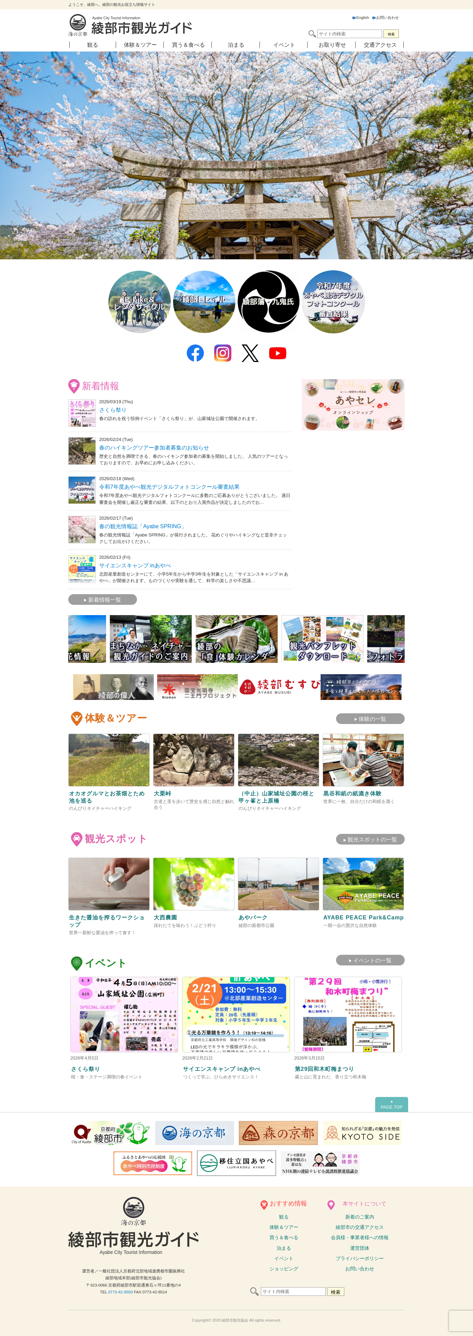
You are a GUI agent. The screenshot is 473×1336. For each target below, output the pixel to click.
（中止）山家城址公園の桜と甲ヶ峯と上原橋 (278, 792)
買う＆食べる (188, 45)
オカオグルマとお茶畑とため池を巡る (108, 792)
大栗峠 (163, 788)
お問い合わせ (385, 17)
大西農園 (167, 914)
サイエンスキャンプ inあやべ (135, 562)
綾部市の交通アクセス (360, 1225)
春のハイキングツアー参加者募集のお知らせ (154, 447)
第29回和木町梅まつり (328, 1066)
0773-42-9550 (120, 1290)
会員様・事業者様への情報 (360, 1236)
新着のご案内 (359, 1215)
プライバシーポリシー (360, 1256)
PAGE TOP (392, 1103)
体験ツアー (283, 1225)
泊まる (236, 45)
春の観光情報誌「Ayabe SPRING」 (143, 524)
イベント (284, 45)
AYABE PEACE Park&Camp (346, 918)
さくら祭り (113, 409)
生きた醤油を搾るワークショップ (108, 918)
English (360, 17)
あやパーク (255, 914)
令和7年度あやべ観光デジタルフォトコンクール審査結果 (169, 485)
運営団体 (359, 1246)
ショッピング (283, 1267)
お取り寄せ (332, 45)
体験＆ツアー (140, 45)
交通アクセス (380, 45)
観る (92, 45)
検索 (391, 34)
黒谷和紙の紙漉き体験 (356, 788)
